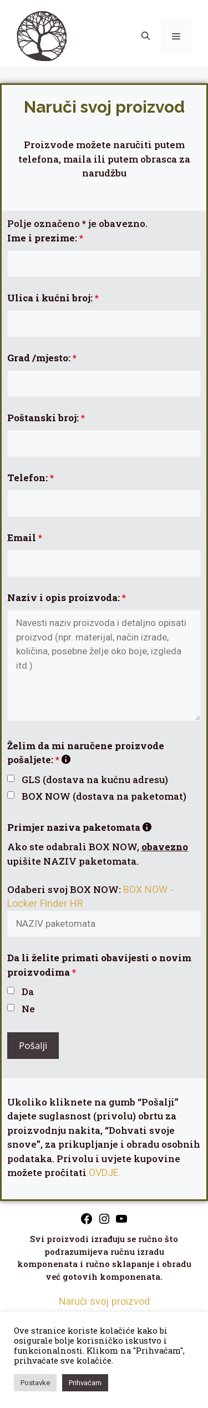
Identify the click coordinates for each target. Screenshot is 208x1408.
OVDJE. (105, 1172)
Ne (28, 1008)
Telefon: (30, 477)
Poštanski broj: (46, 417)
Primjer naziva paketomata (79, 827)
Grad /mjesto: (42, 357)
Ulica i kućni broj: (53, 297)
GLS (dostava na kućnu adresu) (95, 779)
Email (24, 537)
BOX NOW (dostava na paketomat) (104, 796)
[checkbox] (10, 778)
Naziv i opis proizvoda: (66, 597)
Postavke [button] (35, 1383)
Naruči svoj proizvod (104, 1301)
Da (28, 991)
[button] (145, 36)
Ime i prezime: (45, 237)
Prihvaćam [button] (85, 1383)
